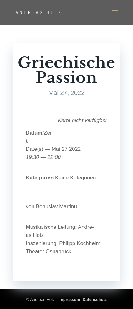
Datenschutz (95, 299)
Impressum (69, 299)
